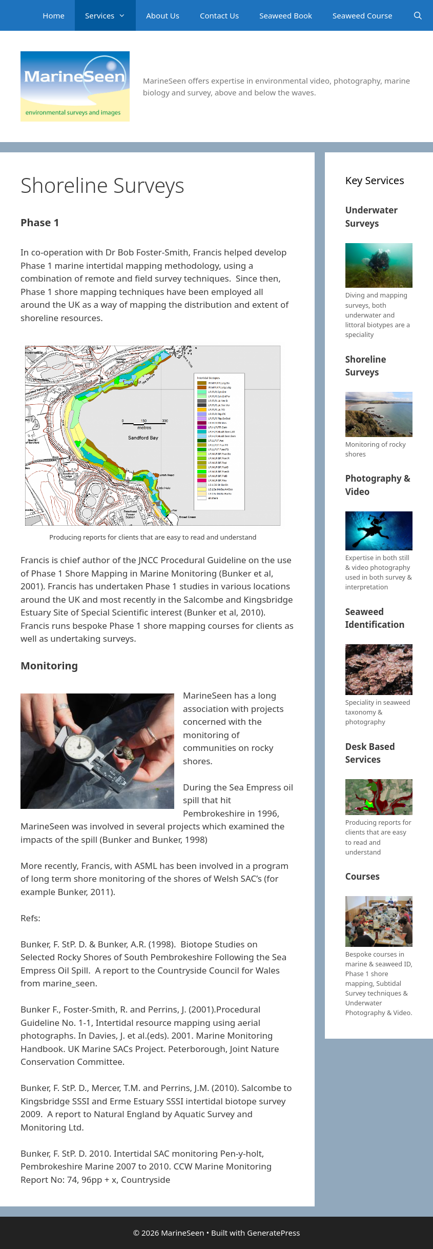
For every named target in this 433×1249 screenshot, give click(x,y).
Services (110, 15)
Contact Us (219, 15)
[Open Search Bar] (418, 15)
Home (54, 15)
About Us (162, 15)
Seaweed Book (285, 15)
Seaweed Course (363, 15)
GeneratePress (273, 1232)
